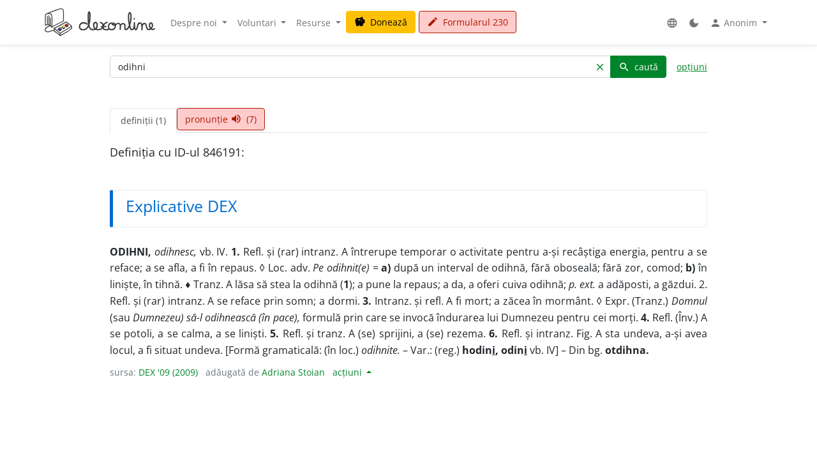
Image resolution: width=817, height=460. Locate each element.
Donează (380, 22)
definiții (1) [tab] (143, 120)
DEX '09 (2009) (168, 372)
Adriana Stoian (293, 372)
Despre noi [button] (195, 23)
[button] (672, 22)
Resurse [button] (314, 23)
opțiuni (692, 67)
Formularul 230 (467, 22)
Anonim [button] (735, 23)
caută (638, 67)
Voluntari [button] (258, 23)
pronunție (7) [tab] (221, 119)
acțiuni (348, 372)
